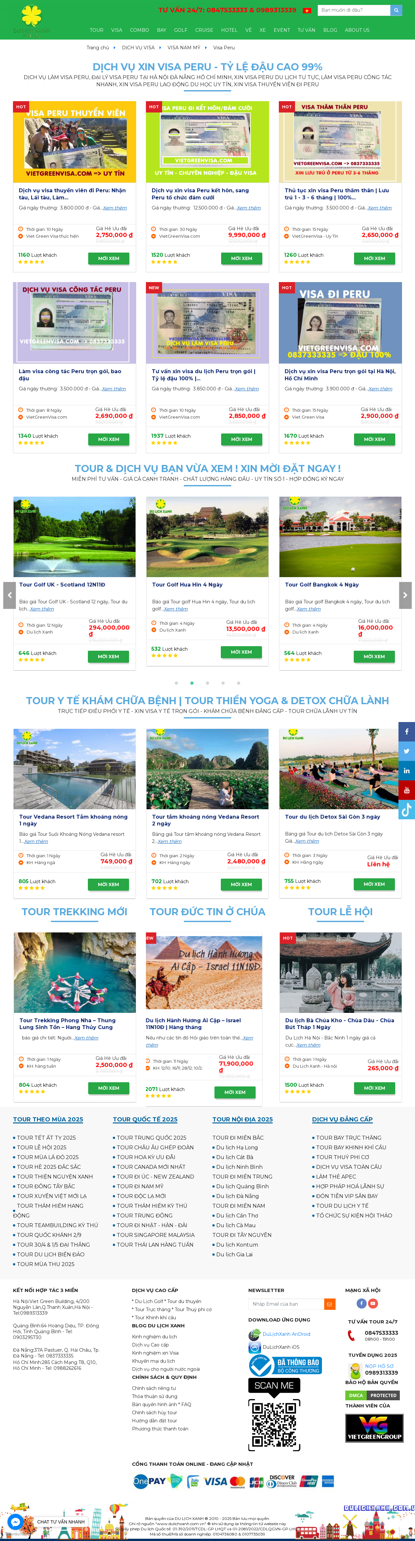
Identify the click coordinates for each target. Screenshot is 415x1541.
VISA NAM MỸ (184, 48)
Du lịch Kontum (237, 1245)
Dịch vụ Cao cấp (150, 1345)
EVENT (282, 30)
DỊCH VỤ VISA (138, 48)
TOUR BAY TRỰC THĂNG (349, 1138)
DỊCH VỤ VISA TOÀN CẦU (349, 1167)
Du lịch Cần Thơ (237, 1216)
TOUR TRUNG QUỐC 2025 (151, 1138)
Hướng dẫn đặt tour (154, 1421)
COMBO (139, 30)
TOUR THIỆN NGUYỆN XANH (55, 1177)
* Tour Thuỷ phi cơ (192, 1309)
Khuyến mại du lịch (153, 1361)
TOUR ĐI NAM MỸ (140, 1186)
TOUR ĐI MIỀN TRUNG (242, 1177)
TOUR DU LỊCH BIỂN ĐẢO (51, 1254)
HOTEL (229, 30)
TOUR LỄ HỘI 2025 (41, 1147)
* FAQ (184, 1404)
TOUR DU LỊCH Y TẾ (342, 1206)
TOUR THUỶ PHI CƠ (342, 1157)
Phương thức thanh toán (160, 1429)
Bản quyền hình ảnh (154, 1404)
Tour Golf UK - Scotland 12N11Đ (328, 585)
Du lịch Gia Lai (234, 1254)
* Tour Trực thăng (151, 1309)
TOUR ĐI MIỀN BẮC (238, 1138)
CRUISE (204, 30)
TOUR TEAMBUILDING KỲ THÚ (57, 1225)
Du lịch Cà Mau (236, 1225)
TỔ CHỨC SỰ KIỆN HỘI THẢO (354, 1216)
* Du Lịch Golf (147, 1301)
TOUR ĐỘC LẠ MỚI (141, 1196)
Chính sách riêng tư (154, 1388)
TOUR (96, 30)
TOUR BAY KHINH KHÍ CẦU (351, 1147)
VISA (116, 30)
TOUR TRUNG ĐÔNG (145, 1216)
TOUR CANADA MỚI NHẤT (151, 1167)
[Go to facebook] (15, 1522)
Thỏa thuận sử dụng (154, 1396)
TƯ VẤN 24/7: (227, 10)
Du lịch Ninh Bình (239, 1167)
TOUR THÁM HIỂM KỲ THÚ (152, 1206)
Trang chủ (98, 48)
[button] (176, 683)
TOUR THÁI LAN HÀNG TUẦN (155, 1245)
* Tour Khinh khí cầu (154, 1318)
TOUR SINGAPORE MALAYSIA (156, 1235)
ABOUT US (357, 30)
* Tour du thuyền (182, 1301)
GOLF (180, 30)
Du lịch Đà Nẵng (237, 1196)
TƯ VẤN (306, 30)
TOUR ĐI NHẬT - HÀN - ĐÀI (152, 1225)
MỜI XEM (108, 258)
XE (263, 30)
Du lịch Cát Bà (234, 1157)
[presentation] (9, 595)
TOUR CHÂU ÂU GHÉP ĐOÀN (155, 1147)
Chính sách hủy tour (154, 1413)
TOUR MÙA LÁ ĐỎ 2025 (48, 1157)
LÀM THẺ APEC (336, 1177)
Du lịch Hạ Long (237, 1147)
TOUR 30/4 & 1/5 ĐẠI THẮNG (53, 1245)
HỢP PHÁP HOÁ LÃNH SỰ (350, 1186)
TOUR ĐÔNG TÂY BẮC (46, 1186)
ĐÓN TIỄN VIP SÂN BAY (347, 1196)
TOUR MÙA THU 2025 (46, 1264)
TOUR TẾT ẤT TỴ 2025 (46, 1138)
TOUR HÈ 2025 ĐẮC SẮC (49, 1167)
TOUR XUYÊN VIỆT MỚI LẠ (52, 1196)
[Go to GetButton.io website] (15, 1534)
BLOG (330, 30)
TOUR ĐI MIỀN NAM (238, 1206)
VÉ (248, 30)
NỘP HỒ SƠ (379, 1366)
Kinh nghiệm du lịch (154, 1337)
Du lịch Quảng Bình (242, 1186)
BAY (161, 30)
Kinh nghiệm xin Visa (155, 1353)
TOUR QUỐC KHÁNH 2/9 (49, 1235)
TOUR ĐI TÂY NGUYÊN (242, 1235)
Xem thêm (115, 208)
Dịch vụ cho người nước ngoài (166, 1369)
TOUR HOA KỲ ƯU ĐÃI (146, 1157)
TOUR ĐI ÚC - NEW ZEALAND (155, 1177)
